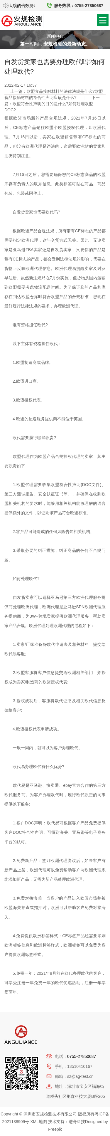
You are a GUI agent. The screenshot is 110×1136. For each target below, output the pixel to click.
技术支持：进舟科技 (66, 1121)
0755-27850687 (81, 1056)
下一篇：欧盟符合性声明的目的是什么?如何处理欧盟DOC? (52, 103)
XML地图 (38, 1121)
